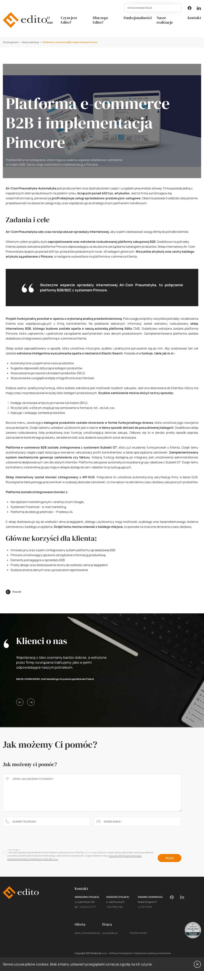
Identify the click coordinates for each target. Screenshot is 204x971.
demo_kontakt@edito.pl (87, 933)
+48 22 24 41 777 (87, 907)
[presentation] (32, 838)
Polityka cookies (138, 932)
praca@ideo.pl (110, 933)
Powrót (13, 592)
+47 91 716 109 (145, 907)
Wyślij (169, 858)
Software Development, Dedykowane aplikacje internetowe (140, 953)
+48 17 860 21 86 (114, 907)
